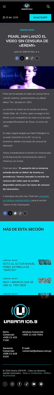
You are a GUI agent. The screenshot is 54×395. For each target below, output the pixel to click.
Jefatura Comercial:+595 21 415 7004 (33, 333)
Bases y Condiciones (32, 373)
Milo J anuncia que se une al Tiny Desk (18, 304)
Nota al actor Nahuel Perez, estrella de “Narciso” (19, 287)
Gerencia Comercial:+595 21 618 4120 (10, 352)
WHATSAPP (40, 17)
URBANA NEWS (27, 30)
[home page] (27, 6)
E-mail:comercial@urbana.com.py (36, 349)
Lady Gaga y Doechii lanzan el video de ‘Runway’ (17, 321)
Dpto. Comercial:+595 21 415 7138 (10, 336)
